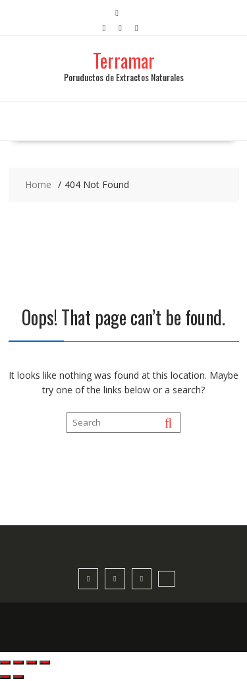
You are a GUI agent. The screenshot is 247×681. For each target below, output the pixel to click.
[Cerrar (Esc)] (45, 663)
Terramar (124, 60)
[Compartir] (31, 663)
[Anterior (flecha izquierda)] (5, 677)
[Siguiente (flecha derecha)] (18, 677)
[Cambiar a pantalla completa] (18, 663)
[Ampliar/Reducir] (5, 663)
